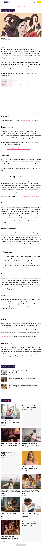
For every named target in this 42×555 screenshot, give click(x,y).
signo (19, 51)
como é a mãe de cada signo (14, 312)
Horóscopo (20, 7)
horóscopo (15, 120)
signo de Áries (26, 120)
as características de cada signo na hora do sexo (18, 149)
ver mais (21, 545)
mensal (37, 120)
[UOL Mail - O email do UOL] (34, 2)
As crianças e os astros (6, 336)
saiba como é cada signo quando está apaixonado (27, 196)
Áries (10, 51)
